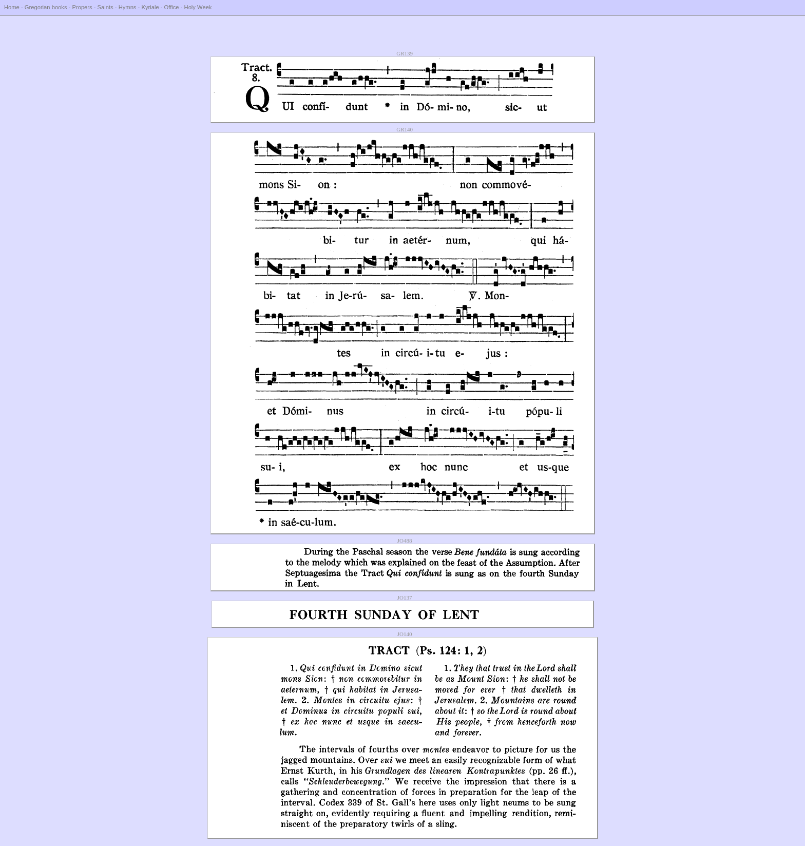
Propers (82, 7)
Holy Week (198, 7)
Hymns (128, 7)
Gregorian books (46, 7)
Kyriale (150, 7)
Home (12, 7)
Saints (105, 7)
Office (171, 7)
